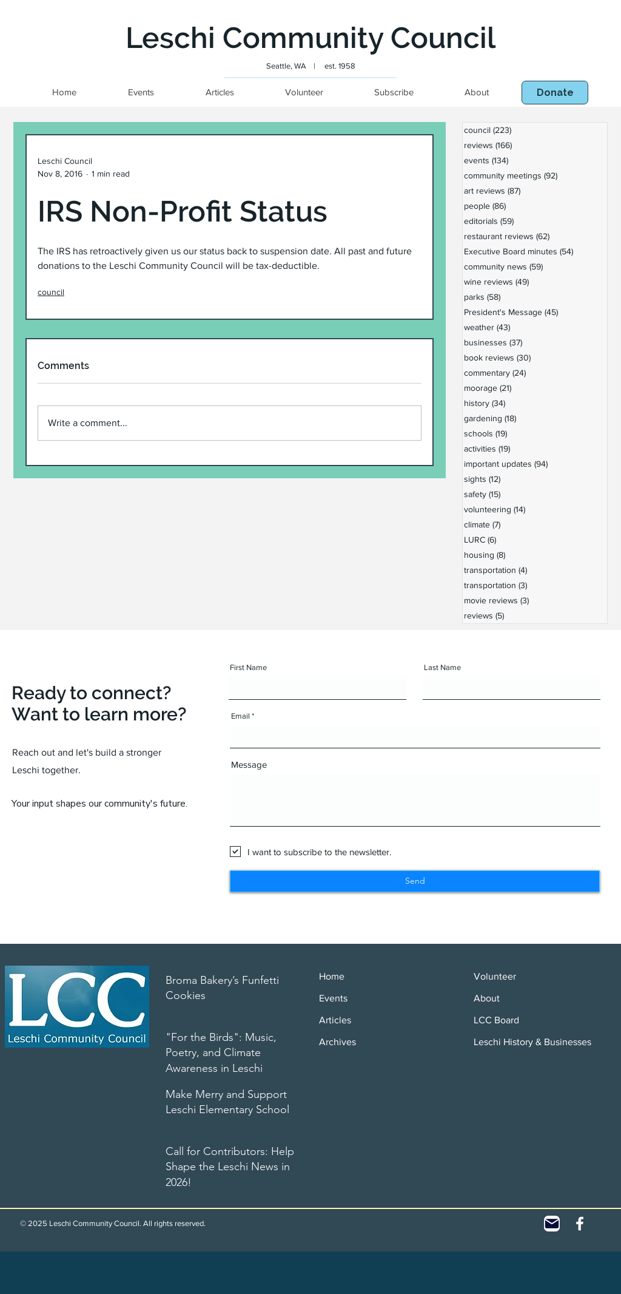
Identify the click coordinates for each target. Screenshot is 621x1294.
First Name (248, 667)
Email (240, 716)
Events (333, 998)
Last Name (442, 667)
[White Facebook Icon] (580, 1223)
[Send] (415, 881)
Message (249, 764)
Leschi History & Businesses (532, 1042)
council (51, 292)
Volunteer (495, 976)
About (487, 998)
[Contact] (552, 1223)
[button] (555, 92)
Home (331, 976)
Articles (335, 1020)
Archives (337, 1042)
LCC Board (496, 1020)
